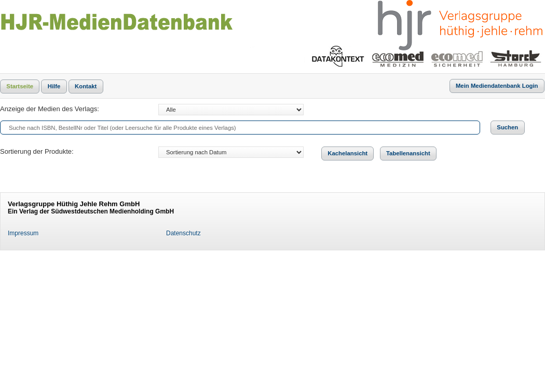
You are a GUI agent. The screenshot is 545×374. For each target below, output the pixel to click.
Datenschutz (183, 233)
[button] (19, 86)
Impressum (23, 233)
